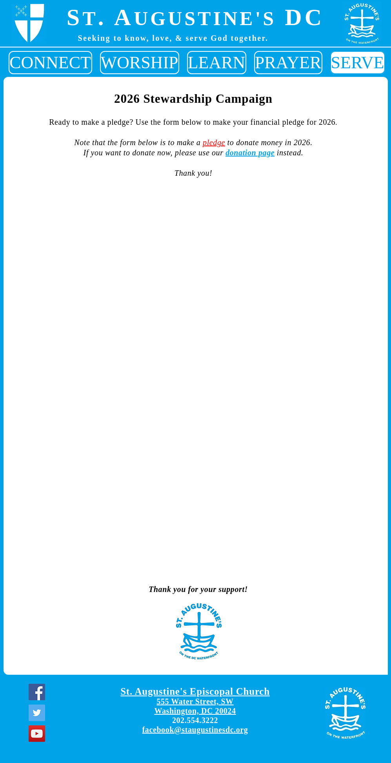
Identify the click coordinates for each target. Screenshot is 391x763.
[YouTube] (37, 733)
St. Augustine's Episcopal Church (195, 691)
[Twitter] (37, 713)
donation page (250, 152)
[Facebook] (37, 692)
